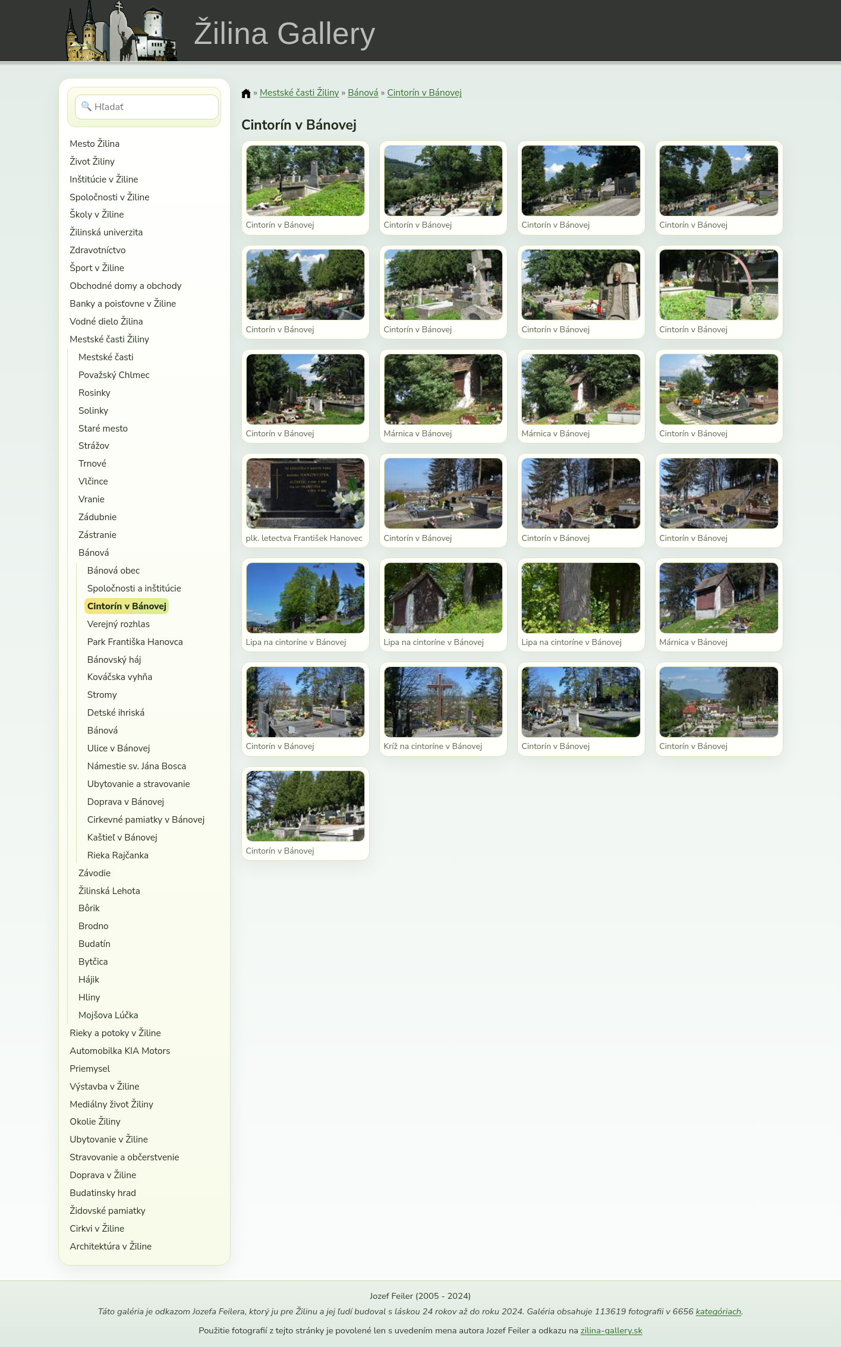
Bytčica (93, 961)
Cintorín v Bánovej (126, 606)
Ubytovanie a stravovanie (138, 784)
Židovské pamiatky (107, 1210)
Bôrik (89, 908)
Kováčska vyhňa (120, 677)
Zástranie (97, 534)
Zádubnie (97, 517)
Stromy (102, 694)
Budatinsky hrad (103, 1193)
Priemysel (90, 1068)
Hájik (88, 979)
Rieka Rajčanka (118, 855)
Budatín (94, 943)
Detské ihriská (115, 712)
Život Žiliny (92, 161)
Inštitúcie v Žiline (104, 179)
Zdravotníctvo (97, 250)
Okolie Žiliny (95, 1121)
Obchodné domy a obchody (125, 285)
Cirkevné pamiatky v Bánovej (145, 819)
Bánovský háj (114, 659)
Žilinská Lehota (109, 891)
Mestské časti (105, 357)
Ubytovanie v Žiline (109, 1139)
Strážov (93, 445)
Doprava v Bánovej (125, 801)
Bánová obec (113, 570)
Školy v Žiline (97, 214)
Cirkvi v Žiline (97, 1228)
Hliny (89, 997)
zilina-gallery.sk (611, 1330)
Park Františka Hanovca (135, 641)
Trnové (92, 463)
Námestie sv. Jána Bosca (136, 766)
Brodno (93, 926)
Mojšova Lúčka (108, 1015)
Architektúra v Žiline (111, 1246)
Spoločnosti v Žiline (109, 197)
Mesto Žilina (94, 143)
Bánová (93, 552)
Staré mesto (103, 428)
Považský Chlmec (113, 375)
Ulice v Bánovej (118, 748)
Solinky (93, 410)
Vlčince (93, 481)
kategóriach (718, 1311)
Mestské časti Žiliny (109, 339)
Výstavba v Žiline (104, 1086)
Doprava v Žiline (103, 1175)
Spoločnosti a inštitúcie (134, 588)
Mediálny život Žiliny (111, 1104)
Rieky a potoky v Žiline (115, 1033)
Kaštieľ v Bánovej (122, 837)
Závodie (94, 873)
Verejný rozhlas (118, 624)
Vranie (91, 499)
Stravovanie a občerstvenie (124, 1157)
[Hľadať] (147, 107)
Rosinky (94, 392)
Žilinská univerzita (106, 232)
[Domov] (246, 93)
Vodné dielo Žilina (106, 321)
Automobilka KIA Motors (120, 1050)
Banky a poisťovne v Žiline (123, 303)
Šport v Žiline (97, 268)
